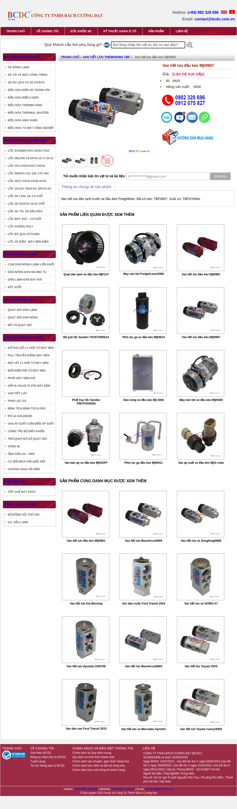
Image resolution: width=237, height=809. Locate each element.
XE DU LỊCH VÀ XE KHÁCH (26, 82)
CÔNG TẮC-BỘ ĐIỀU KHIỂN (26, 431)
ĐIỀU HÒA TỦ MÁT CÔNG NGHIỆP (31, 128)
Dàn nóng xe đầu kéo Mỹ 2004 (143, 400)
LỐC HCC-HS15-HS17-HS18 (26, 166)
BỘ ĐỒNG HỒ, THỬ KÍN (23, 514)
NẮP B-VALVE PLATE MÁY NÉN (29, 385)
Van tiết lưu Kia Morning (86, 603)
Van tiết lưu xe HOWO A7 (201, 603)
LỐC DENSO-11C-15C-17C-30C (28, 173)
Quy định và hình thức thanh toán (93, 757)
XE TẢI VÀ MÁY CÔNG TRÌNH (27, 75)
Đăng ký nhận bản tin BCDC (48, 757)
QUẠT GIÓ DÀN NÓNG (23, 317)
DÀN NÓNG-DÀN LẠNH (21, 254)
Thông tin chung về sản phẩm (86, 187)
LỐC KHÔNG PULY (20, 226)
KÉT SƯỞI (14, 287)
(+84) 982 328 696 (204, 12)
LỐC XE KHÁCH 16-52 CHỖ (26, 203)
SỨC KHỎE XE (81, 31)
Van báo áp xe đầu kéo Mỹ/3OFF (86, 462)
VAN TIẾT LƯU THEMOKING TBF (106, 57)
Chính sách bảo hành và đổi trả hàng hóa (98, 765)
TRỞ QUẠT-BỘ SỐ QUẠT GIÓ (27, 439)
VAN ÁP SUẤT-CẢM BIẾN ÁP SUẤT (31, 423)
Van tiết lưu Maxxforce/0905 (143, 540)
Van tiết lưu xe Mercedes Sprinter (143, 729)
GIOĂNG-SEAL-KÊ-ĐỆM (24, 469)
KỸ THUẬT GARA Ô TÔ (119, 31)
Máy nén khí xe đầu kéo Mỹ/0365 (201, 400)
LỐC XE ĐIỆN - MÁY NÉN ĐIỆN (28, 241)
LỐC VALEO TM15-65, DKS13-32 (29, 188)
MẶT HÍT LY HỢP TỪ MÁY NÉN (28, 363)
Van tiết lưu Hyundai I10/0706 (86, 666)
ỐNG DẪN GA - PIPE (21, 454)
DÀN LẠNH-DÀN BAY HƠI (25, 279)
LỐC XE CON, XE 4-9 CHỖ (25, 196)
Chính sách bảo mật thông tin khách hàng (98, 770)
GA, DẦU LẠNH (18, 522)
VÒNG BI (14, 446)
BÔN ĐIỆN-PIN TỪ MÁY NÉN (27, 370)
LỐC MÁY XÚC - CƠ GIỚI (24, 219)
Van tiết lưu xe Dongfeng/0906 (201, 540)
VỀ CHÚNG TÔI (47, 31)
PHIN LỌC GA (17, 401)
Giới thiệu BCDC (41, 752)
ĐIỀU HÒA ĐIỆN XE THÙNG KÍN (29, 90)
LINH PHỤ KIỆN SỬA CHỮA (24, 337)
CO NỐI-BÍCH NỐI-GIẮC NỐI (26, 461)
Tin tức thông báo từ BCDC (48, 765)
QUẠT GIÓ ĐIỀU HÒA (19, 299)
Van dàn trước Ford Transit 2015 (143, 603)
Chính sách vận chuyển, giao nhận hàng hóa (100, 761)
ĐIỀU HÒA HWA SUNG (23, 120)
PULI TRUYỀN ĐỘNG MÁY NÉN (28, 355)
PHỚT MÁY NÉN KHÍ (21, 378)
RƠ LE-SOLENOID (20, 416)
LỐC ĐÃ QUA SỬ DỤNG (24, 234)
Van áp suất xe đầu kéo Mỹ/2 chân (201, 462)
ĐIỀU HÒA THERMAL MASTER (28, 112)
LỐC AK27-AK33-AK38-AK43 (27, 181)
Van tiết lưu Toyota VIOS (201, 666)
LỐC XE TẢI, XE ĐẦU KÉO (25, 211)
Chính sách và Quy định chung (91, 752)
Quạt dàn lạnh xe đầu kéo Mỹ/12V (86, 274)
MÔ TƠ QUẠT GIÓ (20, 325)
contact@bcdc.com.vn (215, 19)
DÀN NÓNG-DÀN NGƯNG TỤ (27, 272)
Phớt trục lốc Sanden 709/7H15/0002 (86, 401)
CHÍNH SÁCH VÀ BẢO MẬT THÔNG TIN (102, 748)
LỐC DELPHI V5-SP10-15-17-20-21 (30, 158)
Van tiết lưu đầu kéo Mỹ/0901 (201, 274)
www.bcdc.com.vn (123, 789)
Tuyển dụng (38, 761)
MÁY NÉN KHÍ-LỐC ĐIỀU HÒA (25, 140)
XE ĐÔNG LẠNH (18, 67)
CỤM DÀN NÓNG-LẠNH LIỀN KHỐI (31, 264)
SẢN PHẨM (156, 31)
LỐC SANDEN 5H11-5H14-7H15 (28, 150)
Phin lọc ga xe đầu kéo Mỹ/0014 (144, 337)
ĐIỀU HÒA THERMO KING (25, 105)
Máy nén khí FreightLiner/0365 (143, 274)
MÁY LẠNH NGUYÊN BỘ (21, 57)
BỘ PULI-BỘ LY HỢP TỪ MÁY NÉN (31, 348)
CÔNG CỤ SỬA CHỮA (20, 504)
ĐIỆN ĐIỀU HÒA (15, 481)
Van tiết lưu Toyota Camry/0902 (201, 729)
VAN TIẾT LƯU (17, 393)
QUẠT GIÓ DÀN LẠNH (22, 310)
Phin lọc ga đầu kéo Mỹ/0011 (143, 462)
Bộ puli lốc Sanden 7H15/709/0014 (86, 337)
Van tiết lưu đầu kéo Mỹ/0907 (201, 337)
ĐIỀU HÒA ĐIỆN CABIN (23, 97)
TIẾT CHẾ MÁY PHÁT (22, 492)
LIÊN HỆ (182, 31)
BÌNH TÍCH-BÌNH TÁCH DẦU (26, 408)
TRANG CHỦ (15, 31)
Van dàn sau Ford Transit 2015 (86, 728)
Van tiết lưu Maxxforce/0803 (143, 666)
